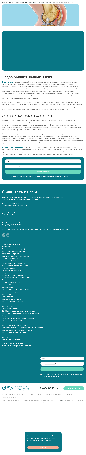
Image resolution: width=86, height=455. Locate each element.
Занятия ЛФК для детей (11, 340)
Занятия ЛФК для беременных (13, 285)
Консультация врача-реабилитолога (16, 316)
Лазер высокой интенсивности (13, 273)
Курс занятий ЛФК (9, 261)
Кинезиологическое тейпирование (15, 266)
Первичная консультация (11, 270)
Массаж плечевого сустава (12, 320)
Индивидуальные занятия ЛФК (13, 263)
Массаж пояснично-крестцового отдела (17, 330)
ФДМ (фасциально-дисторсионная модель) (18, 311)
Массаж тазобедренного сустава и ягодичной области (22, 328)
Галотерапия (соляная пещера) (13, 249)
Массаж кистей (7, 304)
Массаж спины (7, 287)
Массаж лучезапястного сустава (14, 325)
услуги (62, 400)
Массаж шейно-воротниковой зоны (15, 289)
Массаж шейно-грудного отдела (14, 332)
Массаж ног (6, 335)
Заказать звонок (74, 388)
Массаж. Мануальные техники (13, 251)
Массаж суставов (8, 306)
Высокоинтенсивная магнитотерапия (16, 277)
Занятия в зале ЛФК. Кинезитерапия (15, 256)
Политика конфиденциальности (55, 176)
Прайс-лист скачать (12, 343)
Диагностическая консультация (14, 280)
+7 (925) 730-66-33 (11, 224)
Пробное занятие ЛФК (10, 258)
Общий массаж (7, 242)
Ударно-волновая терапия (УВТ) (14, 275)
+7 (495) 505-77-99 (11, 222)
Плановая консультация (11, 282)
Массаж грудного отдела (11, 299)
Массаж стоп (6, 337)
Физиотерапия (7, 246)
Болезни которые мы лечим (16, 345)
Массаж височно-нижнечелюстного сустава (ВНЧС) (21, 313)
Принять (43, 447)
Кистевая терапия (8, 268)
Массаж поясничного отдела (12, 301)
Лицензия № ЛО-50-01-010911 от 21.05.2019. (57, 402)
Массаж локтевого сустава (12, 323)
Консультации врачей (10, 254)
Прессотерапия (7, 297)
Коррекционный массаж (11, 244)
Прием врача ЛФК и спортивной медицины (18, 318)
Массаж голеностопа (10, 309)
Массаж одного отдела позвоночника (16, 292)
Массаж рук (6, 294)
